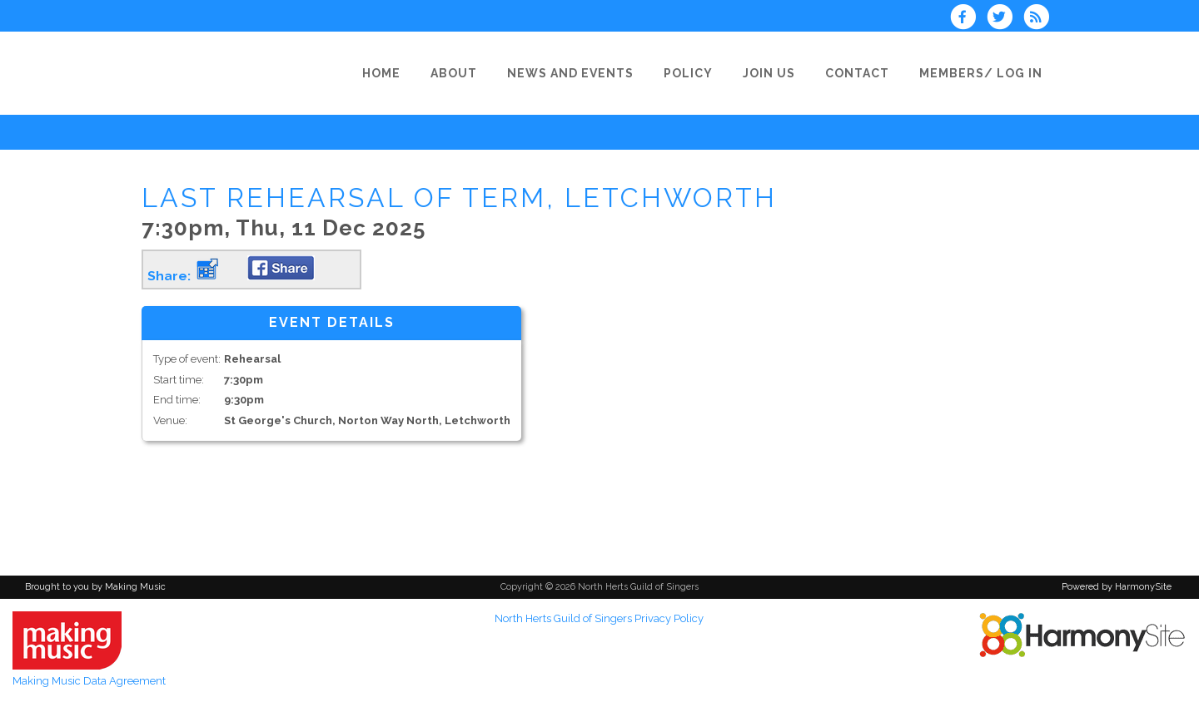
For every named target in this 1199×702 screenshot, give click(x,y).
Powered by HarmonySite (1117, 586)
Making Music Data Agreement (89, 681)
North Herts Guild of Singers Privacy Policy (599, 618)
